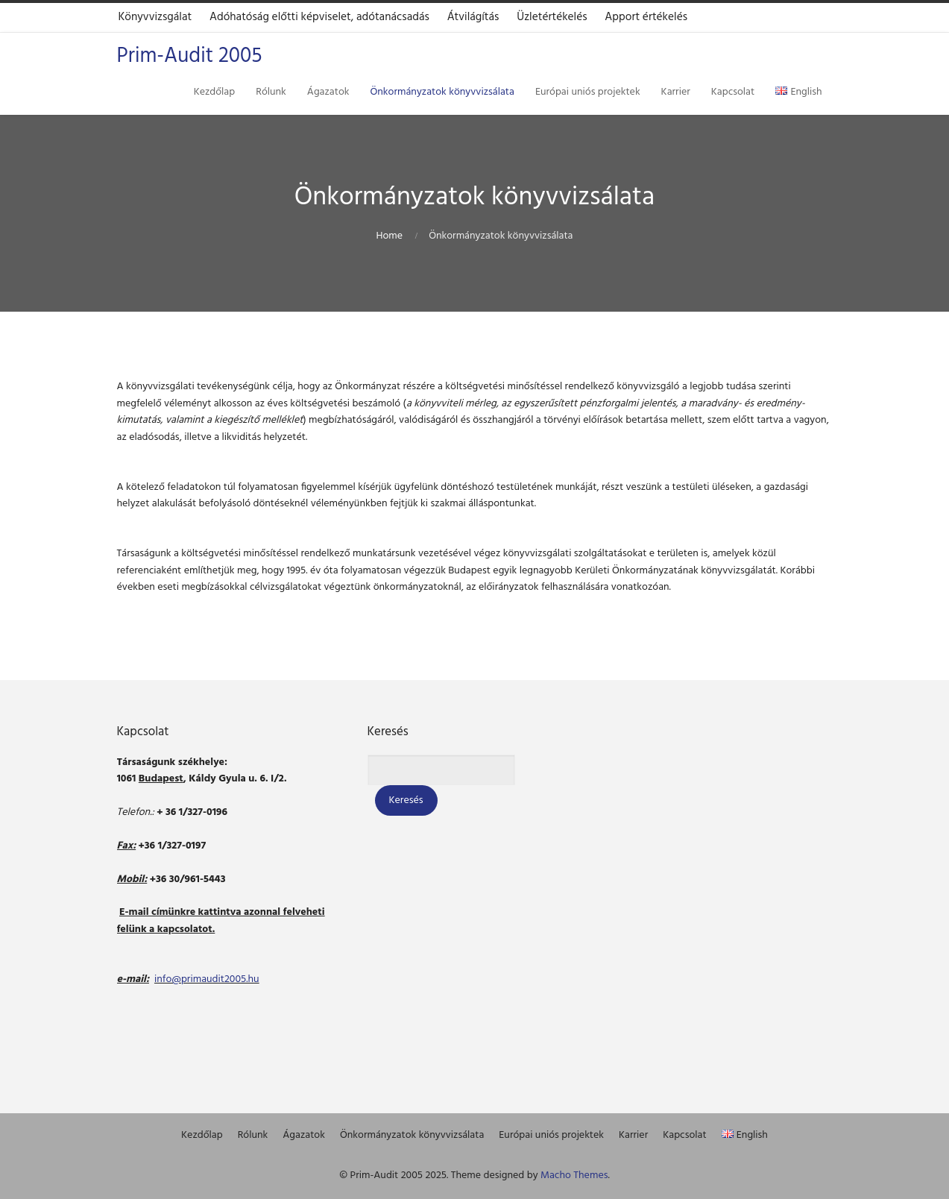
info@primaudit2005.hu (206, 979)
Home (389, 236)
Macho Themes (574, 1175)
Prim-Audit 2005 (189, 56)
